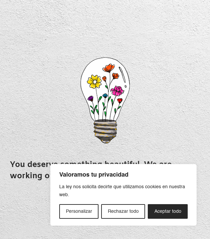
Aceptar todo (167, 211)
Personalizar (79, 211)
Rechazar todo (123, 211)
